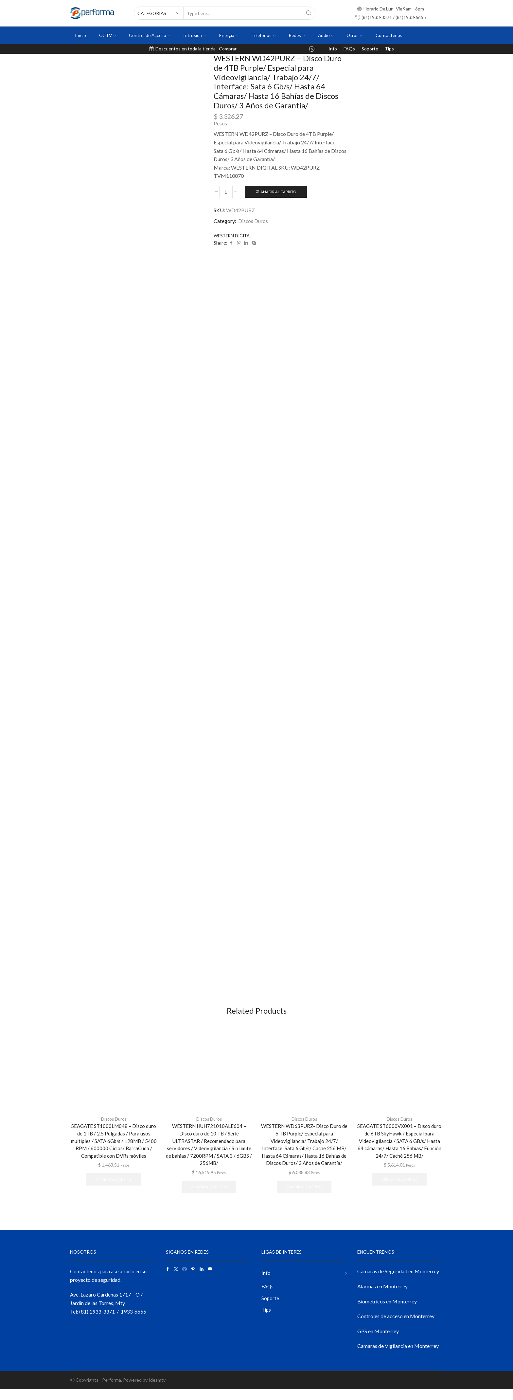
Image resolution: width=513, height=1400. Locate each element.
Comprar (228, 48)
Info (332, 48)
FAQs (349, 48)
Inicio (80, 35)
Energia (228, 35)
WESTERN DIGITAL (234, 236)
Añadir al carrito (278, 191)
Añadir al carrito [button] (114, 1196)
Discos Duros (253, 221)
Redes (297, 35)
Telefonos (263, 35)
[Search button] (309, 13)
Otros (354, 35)
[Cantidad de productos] (226, 192)
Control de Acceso (149, 35)
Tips (389, 48)
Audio (326, 35)
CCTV (107, 35)
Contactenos (389, 35)
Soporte (370, 48)
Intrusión (194, 35)
